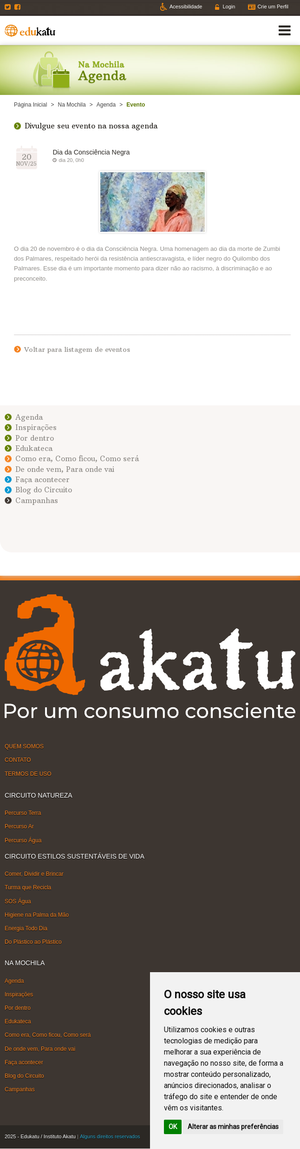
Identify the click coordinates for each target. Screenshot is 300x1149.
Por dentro (34, 438)
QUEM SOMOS (24, 746)
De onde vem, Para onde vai (64, 469)
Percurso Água (23, 840)
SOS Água (18, 901)
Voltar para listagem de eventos (77, 349)
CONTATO (18, 760)
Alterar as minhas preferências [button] (233, 1126)
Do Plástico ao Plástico (33, 942)
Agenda (106, 104)
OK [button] (173, 1126)
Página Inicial (30, 104)
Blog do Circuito (43, 489)
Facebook (18, 7)
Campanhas (36, 500)
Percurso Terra (23, 813)
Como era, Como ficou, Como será (77, 458)
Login (228, 6)
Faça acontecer (42, 479)
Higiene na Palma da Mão (37, 914)
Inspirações (36, 427)
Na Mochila (72, 104)
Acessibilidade (186, 6)
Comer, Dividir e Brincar (34, 874)
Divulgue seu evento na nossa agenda (91, 125)
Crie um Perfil (272, 6)
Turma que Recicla (28, 887)
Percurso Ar (19, 826)
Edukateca (33, 448)
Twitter (9, 7)
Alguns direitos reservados (110, 1136)
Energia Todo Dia (26, 928)
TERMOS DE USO (28, 773)
